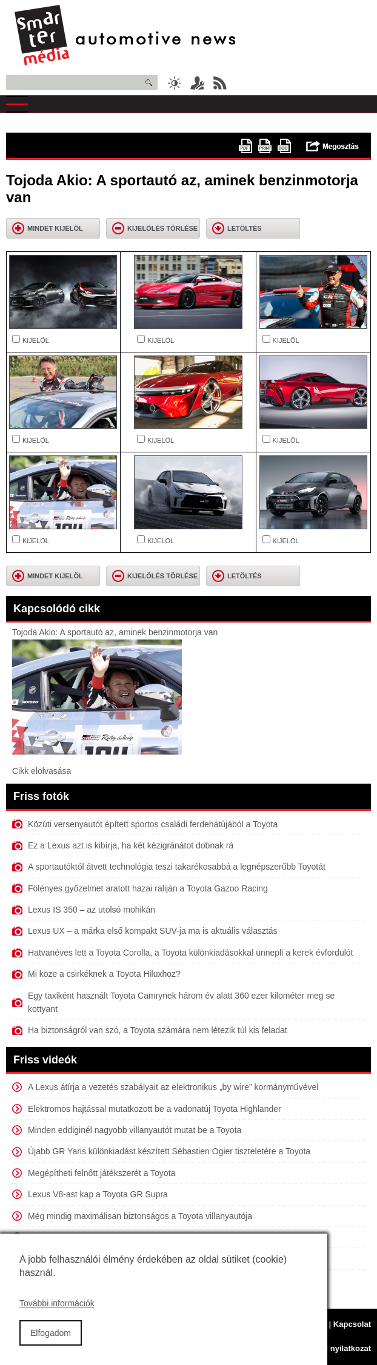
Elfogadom (50, 1342)
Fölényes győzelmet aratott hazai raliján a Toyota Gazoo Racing (148, 888)
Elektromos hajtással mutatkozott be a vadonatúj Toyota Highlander (154, 1109)
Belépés (197, 83)
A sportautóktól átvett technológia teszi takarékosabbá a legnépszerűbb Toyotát (176, 866)
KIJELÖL (35, 340)
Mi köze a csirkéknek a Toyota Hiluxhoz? (104, 974)
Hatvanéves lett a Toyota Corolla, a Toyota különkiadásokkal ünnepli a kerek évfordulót (190, 952)
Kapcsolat (352, 1324)
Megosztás (332, 145)
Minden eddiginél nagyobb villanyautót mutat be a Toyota (134, 1130)
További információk (57, 1313)
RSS (220, 83)
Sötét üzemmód (174, 83)
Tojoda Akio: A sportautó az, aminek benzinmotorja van (115, 632)
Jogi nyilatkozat (341, 1348)
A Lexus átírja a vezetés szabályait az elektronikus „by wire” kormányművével (173, 1087)
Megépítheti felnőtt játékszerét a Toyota (101, 1173)
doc (284, 146)
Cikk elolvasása (41, 771)
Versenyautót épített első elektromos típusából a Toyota (132, 1237)
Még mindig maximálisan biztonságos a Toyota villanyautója (140, 1216)
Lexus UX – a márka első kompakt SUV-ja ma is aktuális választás (153, 931)
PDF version (245, 146)
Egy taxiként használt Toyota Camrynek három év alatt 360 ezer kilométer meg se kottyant (181, 1002)
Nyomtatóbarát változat (265, 146)
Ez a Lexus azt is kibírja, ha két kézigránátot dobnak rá (130, 845)
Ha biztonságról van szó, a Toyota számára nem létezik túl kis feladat (157, 1030)
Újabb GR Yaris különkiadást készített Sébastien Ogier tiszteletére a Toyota (169, 1151)
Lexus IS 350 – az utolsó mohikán (91, 909)
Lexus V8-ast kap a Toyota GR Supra (98, 1194)
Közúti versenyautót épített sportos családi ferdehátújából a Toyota (153, 824)
